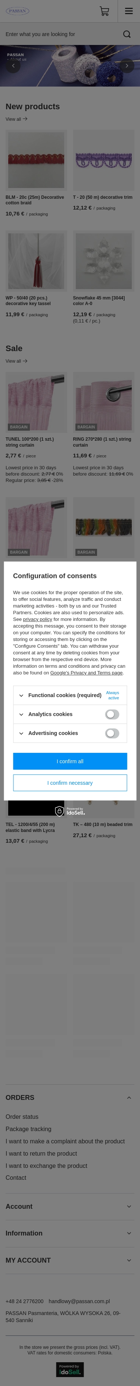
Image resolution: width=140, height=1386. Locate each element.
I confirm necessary (70, 783)
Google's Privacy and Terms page (86, 673)
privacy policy (37, 619)
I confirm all (70, 761)
